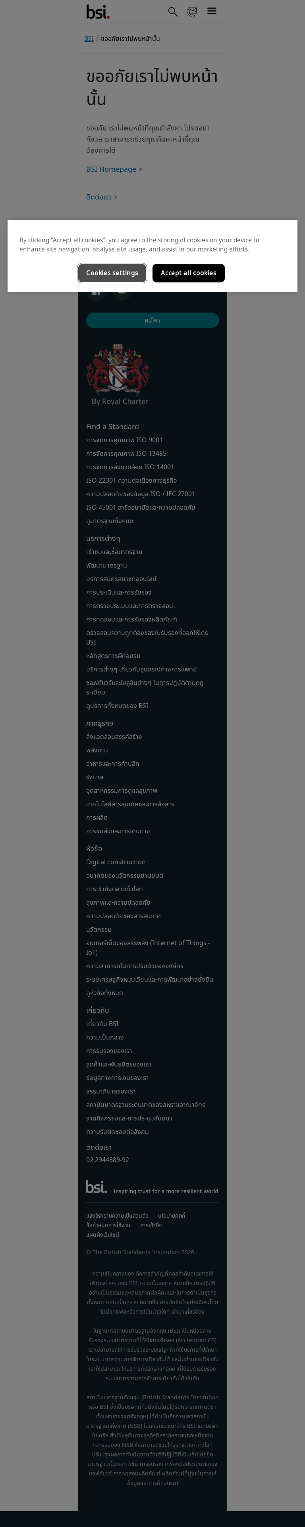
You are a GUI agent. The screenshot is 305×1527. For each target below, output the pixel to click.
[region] (152, 256)
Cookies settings (112, 273)
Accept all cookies (188, 273)
